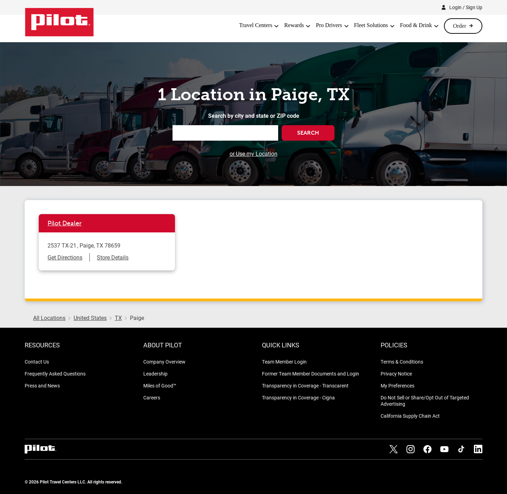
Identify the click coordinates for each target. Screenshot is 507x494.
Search (308, 132)
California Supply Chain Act (410, 415)
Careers (151, 397)
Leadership (155, 373)
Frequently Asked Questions (55, 373)
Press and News (42, 385)
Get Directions (65, 257)
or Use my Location (253, 153)
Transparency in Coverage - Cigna (298, 397)
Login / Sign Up (465, 7)
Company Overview (164, 361)
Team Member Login (284, 361)
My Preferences (397, 385)
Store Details (113, 257)
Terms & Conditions (402, 361)
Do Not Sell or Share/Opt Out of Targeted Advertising (425, 400)
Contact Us (37, 361)
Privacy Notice (396, 373)
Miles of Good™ (159, 385)
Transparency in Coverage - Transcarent (305, 385)
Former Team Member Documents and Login (310, 373)
